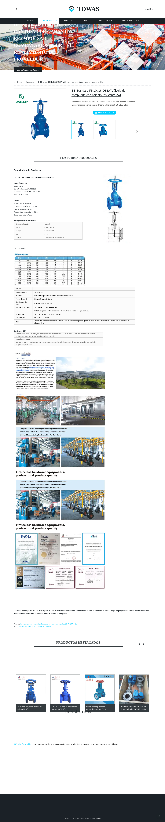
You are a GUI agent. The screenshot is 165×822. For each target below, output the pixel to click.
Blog (85, 24)
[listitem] (83, 131)
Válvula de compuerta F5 (76, 611)
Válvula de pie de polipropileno (116, 611)
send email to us (104, 113)
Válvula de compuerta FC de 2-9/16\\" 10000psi (34, 626)
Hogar (29, 24)
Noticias (68, 24)
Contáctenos (105, 24)
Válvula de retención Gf (95, 611)
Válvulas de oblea (41, 614)
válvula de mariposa (40, 611)
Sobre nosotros (130, 24)
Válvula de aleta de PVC (58, 611)
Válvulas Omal (28, 614)
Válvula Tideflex (135, 611)
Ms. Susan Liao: (23, 761)
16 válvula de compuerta (23, 611)
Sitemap (98, 818)
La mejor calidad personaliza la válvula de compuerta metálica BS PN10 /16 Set (48, 624)
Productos (48, 24)
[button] (16, 9)
